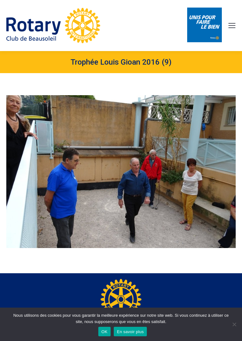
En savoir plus (130, 331)
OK (104, 331)
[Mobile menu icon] (232, 25)
